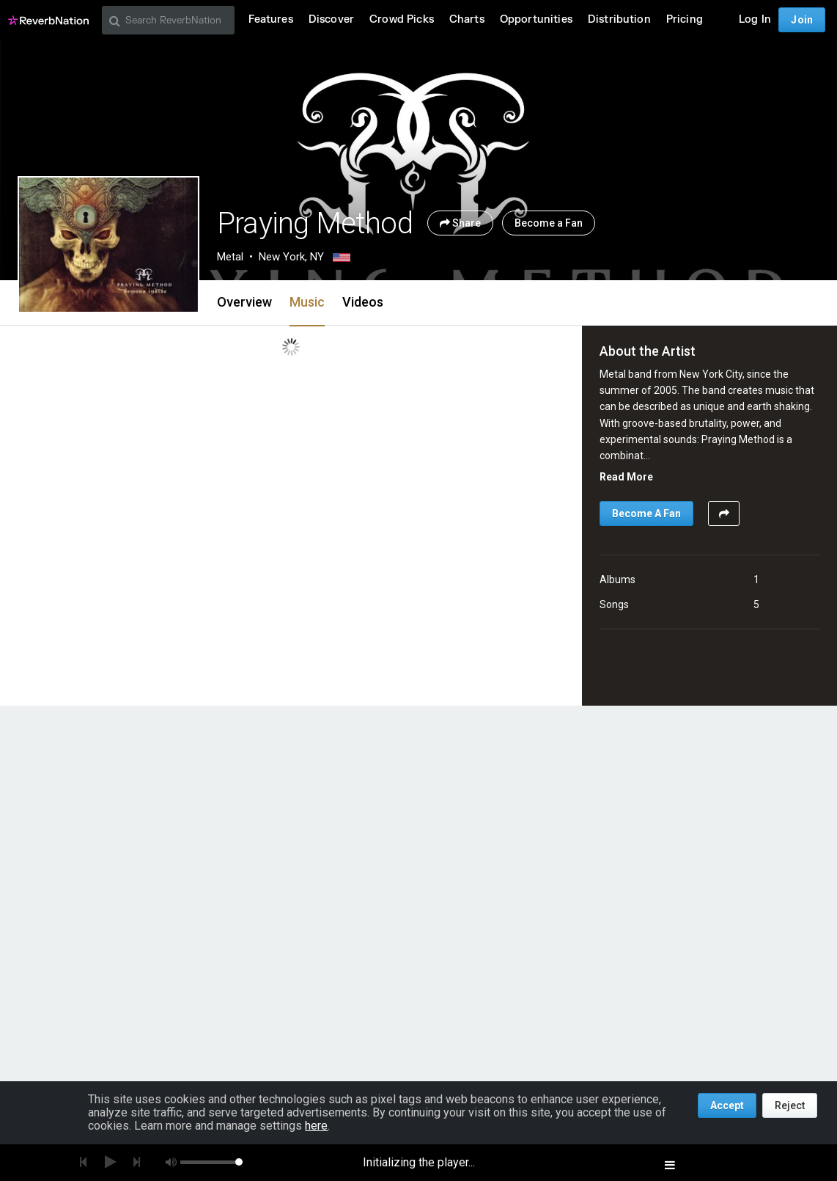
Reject (790, 1105)
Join (802, 20)
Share (460, 223)
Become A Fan (646, 513)
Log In (755, 19)
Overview (244, 302)
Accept (727, 1105)
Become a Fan (549, 223)
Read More (626, 477)
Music (307, 302)
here (316, 1126)
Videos (362, 302)
